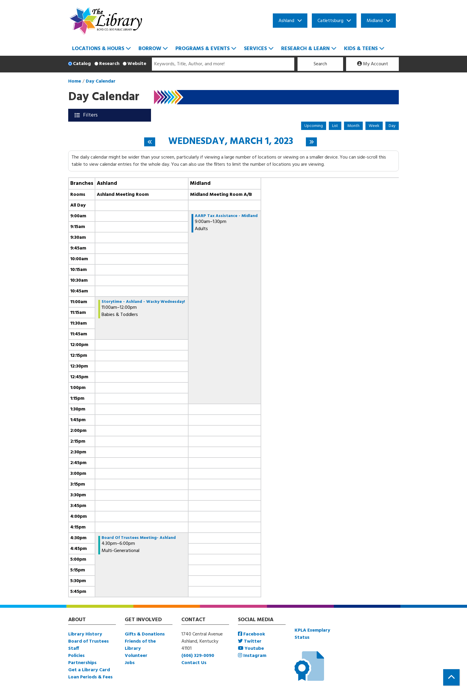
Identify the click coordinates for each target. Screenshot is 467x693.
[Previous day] (149, 141)
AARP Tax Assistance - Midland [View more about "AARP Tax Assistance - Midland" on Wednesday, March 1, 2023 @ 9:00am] (226, 216)
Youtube (251, 648)
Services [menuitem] (255, 48)
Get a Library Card (89, 670)
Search (320, 64)
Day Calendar (101, 81)
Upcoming (313, 126)
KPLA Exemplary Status (312, 634)
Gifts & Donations (145, 634)
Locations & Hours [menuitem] (98, 48)
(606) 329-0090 (197, 656)
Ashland (286, 21)
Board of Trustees (88, 641)
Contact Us (193, 663)
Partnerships (82, 663)
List (335, 126)
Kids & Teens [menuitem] (361, 48)
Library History (85, 634)
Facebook (251, 634)
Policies (76, 656)
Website (136, 63)
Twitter (249, 641)
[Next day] (311, 141)
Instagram (252, 656)
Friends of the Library (140, 645)
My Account (372, 64)
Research (109, 63)
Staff (73, 648)
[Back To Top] (451, 677)
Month (353, 126)
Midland (375, 21)
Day (392, 126)
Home (74, 81)
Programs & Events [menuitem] (202, 48)
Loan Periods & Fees (90, 677)
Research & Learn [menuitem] (305, 48)
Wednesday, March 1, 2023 (230, 141)
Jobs (130, 663)
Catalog (82, 63)
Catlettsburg (330, 21)
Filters (91, 115)
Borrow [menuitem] (149, 48)
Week (374, 126)
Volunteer (136, 656)
